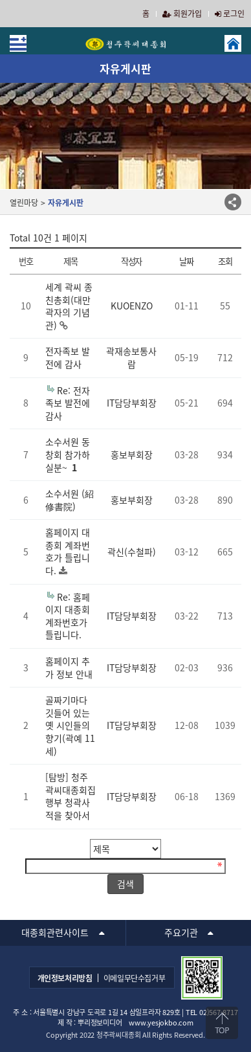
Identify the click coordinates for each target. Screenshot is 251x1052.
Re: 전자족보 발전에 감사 (67, 403)
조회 (225, 261)
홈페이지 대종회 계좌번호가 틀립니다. (67, 551)
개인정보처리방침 (65, 978)
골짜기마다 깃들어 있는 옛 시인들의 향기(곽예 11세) (70, 725)
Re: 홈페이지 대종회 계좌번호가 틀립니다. (67, 616)
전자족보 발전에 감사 (67, 357)
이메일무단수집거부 (135, 978)
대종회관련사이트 (55, 932)
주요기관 (181, 932)
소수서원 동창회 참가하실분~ (67, 454)
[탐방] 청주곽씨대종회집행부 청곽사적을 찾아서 (70, 796)
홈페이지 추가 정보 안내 (69, 667)
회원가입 (182, 13)
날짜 (186, 261)
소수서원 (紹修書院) (69, 500)
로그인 (230, 13)
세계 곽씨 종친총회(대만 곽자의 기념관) (69, 305)
